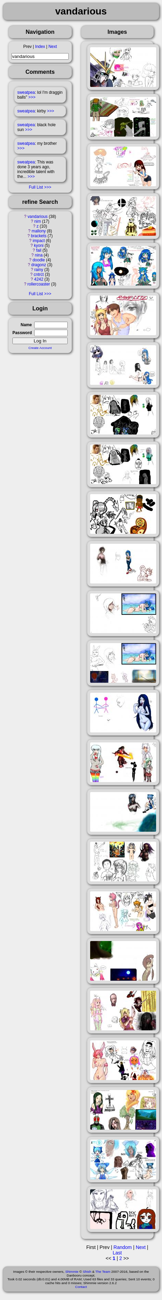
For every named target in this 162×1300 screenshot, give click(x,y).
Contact (81, 1287)
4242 (38, 279)
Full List (36, 187)
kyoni (39, 245)
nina (38, 255)
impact (39, 240)
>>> (32, 97)
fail (38, 250)
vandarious (38, 216)
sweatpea (26, 92)
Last (117, 1253)
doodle (38, 260)
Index (40, 46)
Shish (87, 1271)
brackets (39, 235)
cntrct (39, 274)
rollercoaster (38, 284)
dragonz (38, 264)
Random (123, 1247)
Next (52, 46)
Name (26, 324)
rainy (38, 269)
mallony (39, 231)
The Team (102, 1271)
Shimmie (71, 1271)
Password (22, 332)
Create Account (40, 348)
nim (37, 221)
